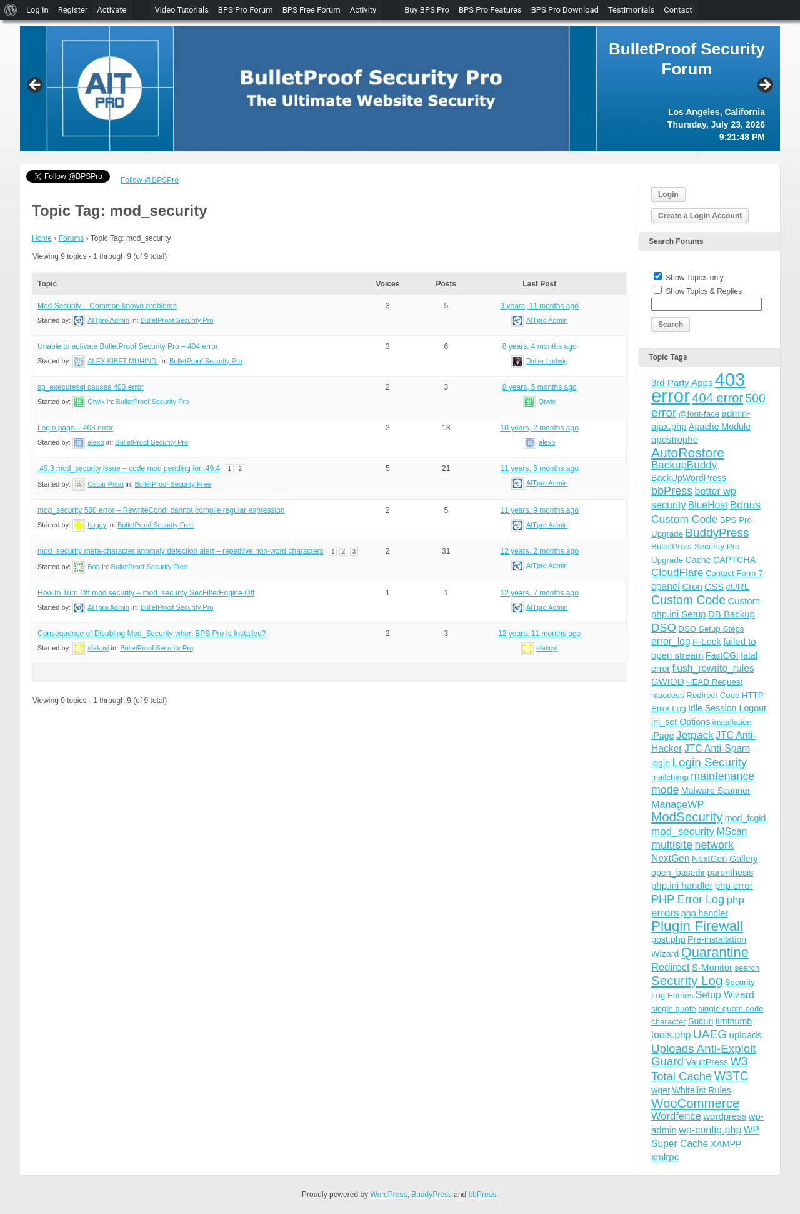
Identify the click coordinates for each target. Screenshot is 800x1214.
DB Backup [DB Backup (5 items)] (731, 614)
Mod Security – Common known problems (107, 305)
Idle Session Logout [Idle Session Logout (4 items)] (727, 708)
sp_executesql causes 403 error (91, 387)
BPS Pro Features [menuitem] (490, 9)
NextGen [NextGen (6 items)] (670, 858)
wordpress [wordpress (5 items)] (724, 1116)
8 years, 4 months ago (539, 346)
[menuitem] (11, 10)
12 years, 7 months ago (539, 593)
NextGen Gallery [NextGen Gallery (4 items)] (725, 859)
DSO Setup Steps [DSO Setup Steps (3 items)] (711, 629)
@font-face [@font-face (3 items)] (699, 413)
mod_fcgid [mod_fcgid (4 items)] (745, 818)
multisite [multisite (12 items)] (671, 845)
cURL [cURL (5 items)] (737, 586)
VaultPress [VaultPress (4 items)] (707, 1062)
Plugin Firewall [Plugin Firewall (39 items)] (697, 926)
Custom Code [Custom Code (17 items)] (688, 600)
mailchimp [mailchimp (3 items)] (670, 777)
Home (42, 238)
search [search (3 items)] (746, 968)
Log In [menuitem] (37, 9)
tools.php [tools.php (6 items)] (671, 1034)
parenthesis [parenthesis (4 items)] (731, 873)
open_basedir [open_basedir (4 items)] (678, 873)
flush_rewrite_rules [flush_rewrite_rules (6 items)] (713, 668)
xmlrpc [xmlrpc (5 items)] (665, 1156)
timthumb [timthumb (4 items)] (734, 1021)
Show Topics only (695, 277)
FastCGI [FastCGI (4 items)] (722, 655)
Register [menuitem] (73, 9)
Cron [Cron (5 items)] (692, 586)
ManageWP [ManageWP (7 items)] (677, 804)
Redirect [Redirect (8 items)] (670, 967)
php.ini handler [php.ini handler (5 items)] (681, 885)
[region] (400, 88)
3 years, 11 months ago (539, 305)
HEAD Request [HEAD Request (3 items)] (714, 682)
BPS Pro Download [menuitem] (565, 9)
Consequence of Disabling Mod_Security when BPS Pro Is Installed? (152, 633)
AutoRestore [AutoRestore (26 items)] (687, 452)
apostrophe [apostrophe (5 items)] (674, 439)
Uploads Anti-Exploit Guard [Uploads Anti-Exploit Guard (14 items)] (703, 1055)
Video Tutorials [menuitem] (181, 9)
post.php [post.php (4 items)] (668, 939)
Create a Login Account (700, 215)
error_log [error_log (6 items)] (671, 641)
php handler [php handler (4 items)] (704, 913)
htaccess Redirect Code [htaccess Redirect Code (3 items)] (695, 695)
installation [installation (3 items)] (732, 722)
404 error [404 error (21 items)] (717, 398)
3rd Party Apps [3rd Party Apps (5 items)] (681, 382)
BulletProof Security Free (172, 484)
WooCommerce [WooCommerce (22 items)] (695, 1103)
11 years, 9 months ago (539, 510)
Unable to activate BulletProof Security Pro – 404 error (128, 346)
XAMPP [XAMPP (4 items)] (726, 1144)
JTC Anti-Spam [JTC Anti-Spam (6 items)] (717, 748)
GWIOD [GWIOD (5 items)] (667, 681)
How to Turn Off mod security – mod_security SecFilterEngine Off (146, 593)
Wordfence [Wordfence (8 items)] (676, 1116)
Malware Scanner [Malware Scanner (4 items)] (716, 791)
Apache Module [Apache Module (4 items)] (720, 427)
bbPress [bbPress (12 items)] (671, 491)
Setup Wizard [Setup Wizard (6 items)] (725, 994)
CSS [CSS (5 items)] (714, 586)
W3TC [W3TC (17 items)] (731, 1076)
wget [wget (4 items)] (660, 1090)
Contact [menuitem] (678, 9)
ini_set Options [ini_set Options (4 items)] (680, 722)
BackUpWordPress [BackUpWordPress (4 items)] (688, 478)
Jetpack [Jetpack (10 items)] (695, 735)
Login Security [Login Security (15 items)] (709, 762)
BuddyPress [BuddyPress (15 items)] (717, 532)
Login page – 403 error (75, 427)
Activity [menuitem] (363, 9)
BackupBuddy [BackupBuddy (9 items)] (684, 465)
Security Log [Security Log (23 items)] (686, 980)
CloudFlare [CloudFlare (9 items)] (677, 573)
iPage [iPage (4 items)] (662, 736)
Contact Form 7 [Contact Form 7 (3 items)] (734, 573)
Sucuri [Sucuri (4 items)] (700, 1021)
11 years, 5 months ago (539, 468)
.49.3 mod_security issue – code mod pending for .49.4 (129, 468)
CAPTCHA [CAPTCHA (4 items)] (734, 560)
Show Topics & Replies (704, 291)
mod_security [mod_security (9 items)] (682, 831)
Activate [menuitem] (111, 9)
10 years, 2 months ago (539, 427)
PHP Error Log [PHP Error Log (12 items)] (687, 899)
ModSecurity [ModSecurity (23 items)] (686, 816)
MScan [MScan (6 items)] (732, 831)
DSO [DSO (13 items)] (663, 627)
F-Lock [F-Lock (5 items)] (706, 641)
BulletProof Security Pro (177, 320)
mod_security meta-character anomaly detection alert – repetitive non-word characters (181, 551)
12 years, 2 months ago (539, 551)
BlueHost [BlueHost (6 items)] (708, 505)
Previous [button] (35, 85)
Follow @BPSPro (150, 180)
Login (668, 194)
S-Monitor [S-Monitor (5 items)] (712, 967)
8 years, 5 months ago (539, 387)
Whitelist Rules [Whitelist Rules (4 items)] (701, 1090)
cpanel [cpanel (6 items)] (665, 586)
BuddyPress (431, 1194)
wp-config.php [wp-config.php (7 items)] (710, 1129)
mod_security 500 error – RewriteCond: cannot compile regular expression (161, 510)
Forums (71, 238)
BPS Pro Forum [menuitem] (245, 9)
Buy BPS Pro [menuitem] (426, 9)
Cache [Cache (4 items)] (698, 560)
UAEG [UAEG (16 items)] (710, 1034)
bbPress (482, 1194)
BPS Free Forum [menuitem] (311, 9)
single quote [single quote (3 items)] (673, 1008)
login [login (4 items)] (660, 763)
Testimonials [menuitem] (631, 9)
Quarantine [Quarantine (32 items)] (715, 952)
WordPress (388, 1194)
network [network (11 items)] (714, 845)
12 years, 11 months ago (539, 633)
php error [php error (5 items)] (734, 885)
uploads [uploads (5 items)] (745, 1034)
